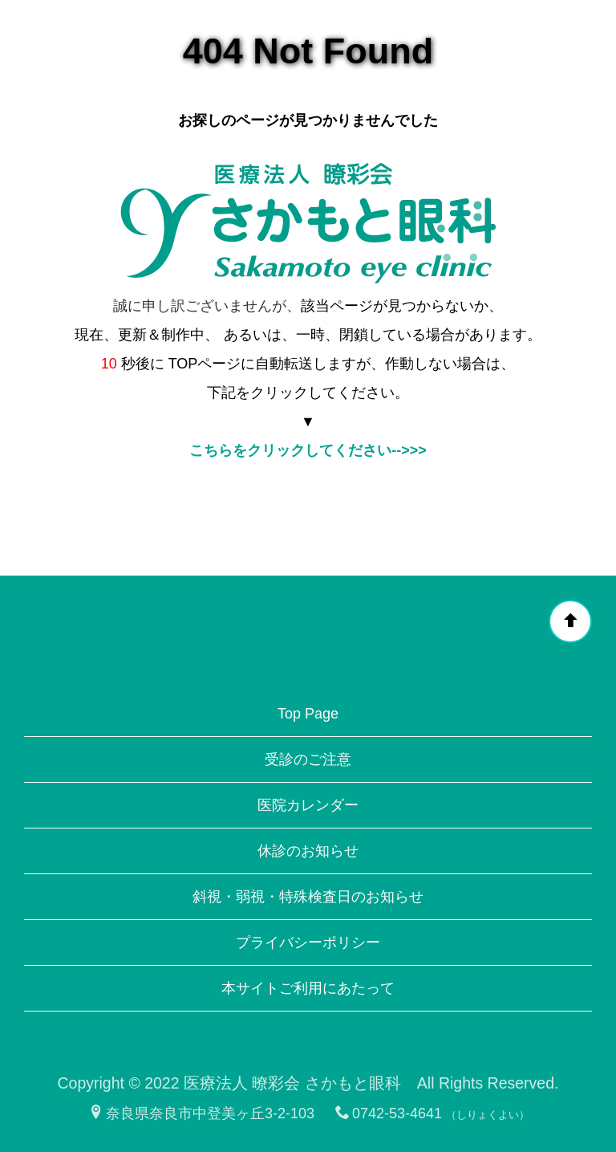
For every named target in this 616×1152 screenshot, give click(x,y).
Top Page (308, 714)
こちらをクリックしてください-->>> (308, 450)
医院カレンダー (308, 805)
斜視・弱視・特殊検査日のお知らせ (308, 897)
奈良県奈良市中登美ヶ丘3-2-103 (201, 1113)
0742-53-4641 (388, 1113)
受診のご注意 (308, 759)
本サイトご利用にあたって (308, 988)
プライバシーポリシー (308, 942)
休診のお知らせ (308, 851)
